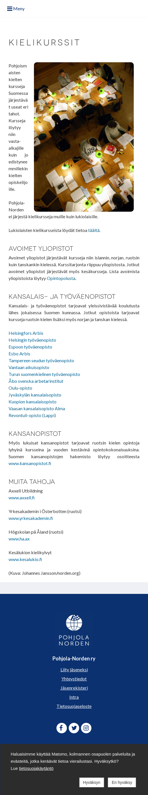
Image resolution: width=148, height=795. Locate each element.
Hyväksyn (91, 782)
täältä (94, 230)
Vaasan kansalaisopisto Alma (37, 408)
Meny (16, 8)
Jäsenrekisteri (74, 687)
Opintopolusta (61, 278)
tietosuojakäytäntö (36, 768)
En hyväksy (122, 782)
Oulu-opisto (20, 388)
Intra (74, 697)
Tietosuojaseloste (74, 706)
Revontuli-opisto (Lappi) (32, 415)
